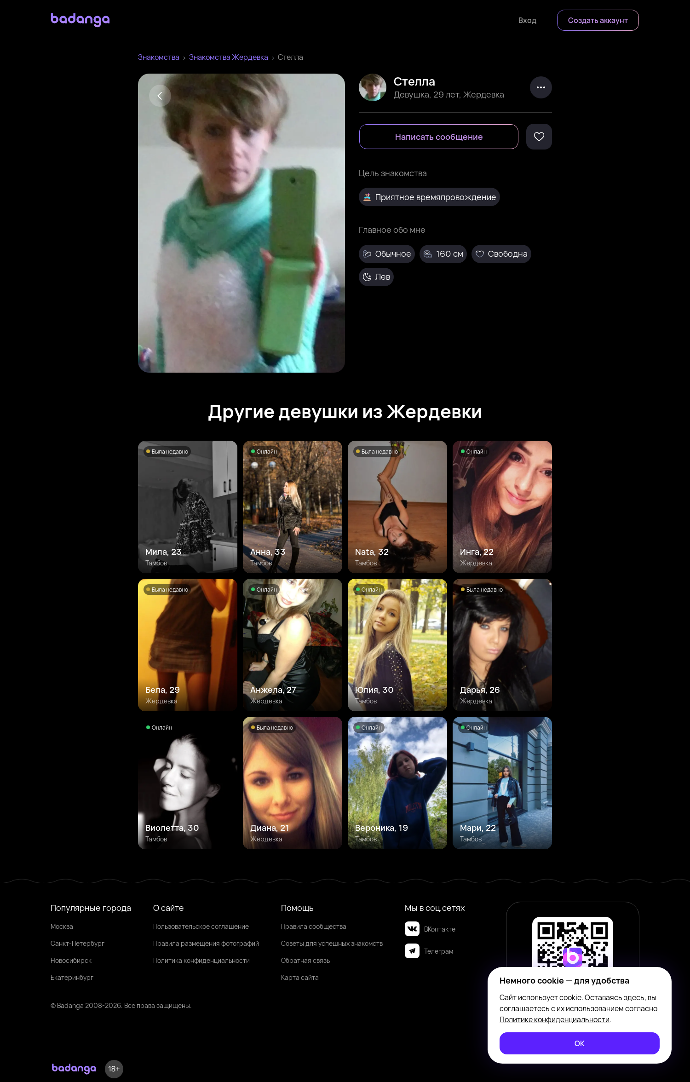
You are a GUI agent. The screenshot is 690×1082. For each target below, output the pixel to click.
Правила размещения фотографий (206, 943)
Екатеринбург (72, 977)
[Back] (160, 96)
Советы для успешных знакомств (332, 943)
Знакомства (158, 57)
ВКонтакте (430, 928)
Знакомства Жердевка (228, 57)
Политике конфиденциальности (555, 1019)
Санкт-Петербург (77, 943)
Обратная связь (305, 960)
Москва (62, 926)
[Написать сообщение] (439, 137)
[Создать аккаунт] (598, 20)
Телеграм (429, 951)
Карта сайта (300, 977)
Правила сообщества (313, 926)
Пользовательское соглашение (201, 926)
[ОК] (580, 1043)
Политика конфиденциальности (201, 960)
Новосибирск (71, 960)
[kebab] (541, 87)
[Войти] (527, 20)
